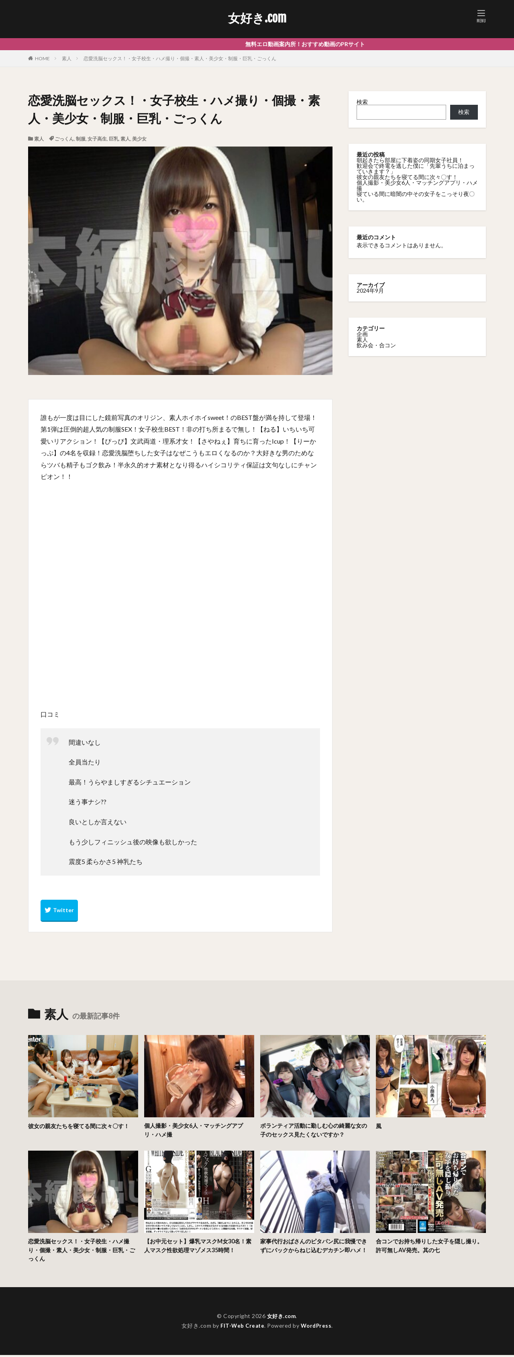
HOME (42, 58)
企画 (362, 333)
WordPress (317, 1327)
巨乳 (113, 139)
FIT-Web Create (241, 1327)
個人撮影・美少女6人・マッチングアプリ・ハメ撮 (417, 185)
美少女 (139, 139)
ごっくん (64, 139)
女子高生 (97, 139)
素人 (66, 58)
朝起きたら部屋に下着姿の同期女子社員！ (410, 160)
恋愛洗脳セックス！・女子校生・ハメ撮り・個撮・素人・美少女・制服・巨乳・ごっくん (180, 58)
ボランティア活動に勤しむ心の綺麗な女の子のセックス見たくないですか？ (314, 1130)
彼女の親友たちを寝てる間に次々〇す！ (407, 176)
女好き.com (257, 18)
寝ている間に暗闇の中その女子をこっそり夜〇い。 (416, 196)
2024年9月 (370, 290)
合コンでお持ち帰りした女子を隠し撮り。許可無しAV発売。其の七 (427, 1247)
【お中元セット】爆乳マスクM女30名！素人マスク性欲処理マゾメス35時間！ (198, 1247)
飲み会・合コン (376, 345)
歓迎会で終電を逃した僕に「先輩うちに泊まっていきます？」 (416, 168)
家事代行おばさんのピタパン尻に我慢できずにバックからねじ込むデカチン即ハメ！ (314, 1251)
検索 (362, 101)
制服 (81, 139)
